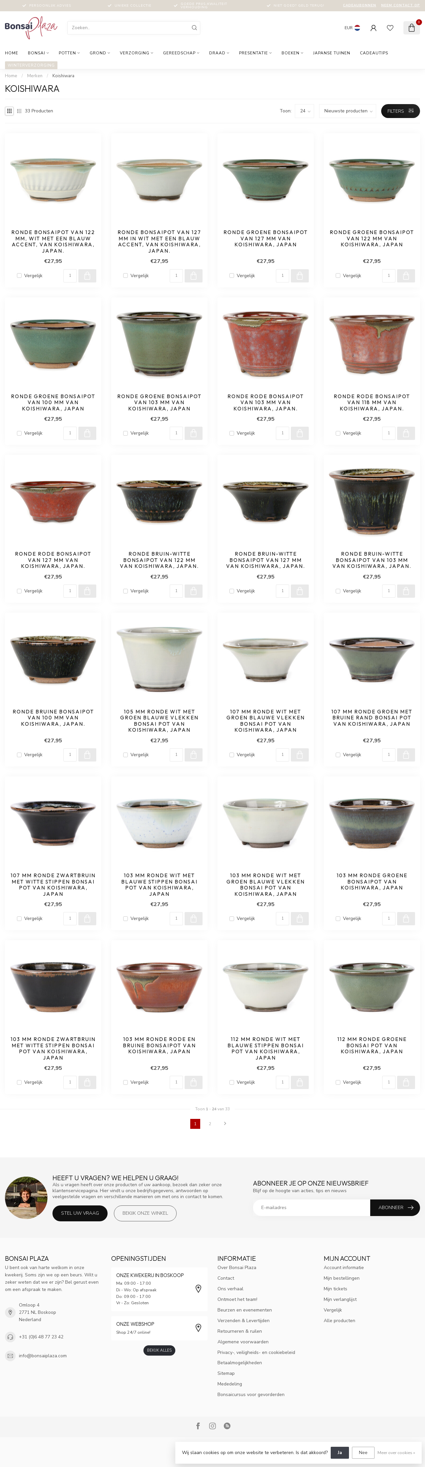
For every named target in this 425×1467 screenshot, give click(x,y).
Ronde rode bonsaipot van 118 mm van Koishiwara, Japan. (372, 403)
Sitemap (226, 1373)
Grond (98, 53)
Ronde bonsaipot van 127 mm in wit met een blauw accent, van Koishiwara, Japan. (159, 241)
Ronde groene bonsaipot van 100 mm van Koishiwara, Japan (53, 403)
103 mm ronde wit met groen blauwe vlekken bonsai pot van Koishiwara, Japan (265, 885)
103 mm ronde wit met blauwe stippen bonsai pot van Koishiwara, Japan (159, 885)
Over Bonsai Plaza (236, 1267)
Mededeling (229, 1384)
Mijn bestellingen (342, 1278)
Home (11, 53)
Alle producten (339, 1320)
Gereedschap (179, 53)
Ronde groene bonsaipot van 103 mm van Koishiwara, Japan (159, 403)
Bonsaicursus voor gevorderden (251, 1394)
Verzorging (134, 53)
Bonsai (36, 53)
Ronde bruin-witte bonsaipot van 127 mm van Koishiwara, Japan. (265, 560)
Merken (34, 76)
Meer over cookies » (396, 1452)
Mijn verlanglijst (340, 1299)
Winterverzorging (31, 65)
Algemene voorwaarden (243, 1342)
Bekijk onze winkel (145, 1213)
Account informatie (344, 1267)
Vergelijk (33, 275)
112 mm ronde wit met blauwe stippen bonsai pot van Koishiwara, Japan (265, 1048)
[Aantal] (70, 275)
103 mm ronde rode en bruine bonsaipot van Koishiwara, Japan (159, 1045)
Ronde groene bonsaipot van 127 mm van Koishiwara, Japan (265, 238)
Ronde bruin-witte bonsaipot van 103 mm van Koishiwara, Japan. (371, 560)
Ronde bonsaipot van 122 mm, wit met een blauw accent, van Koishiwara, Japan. (53, 241)
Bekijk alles (159, 1350)
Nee (363, 1452)
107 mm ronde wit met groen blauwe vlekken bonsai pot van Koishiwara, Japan (265, 721)
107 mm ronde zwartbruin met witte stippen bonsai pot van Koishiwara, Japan (53, 885)
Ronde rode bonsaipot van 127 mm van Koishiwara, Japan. (53, 560)
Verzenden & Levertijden (243, 1320)
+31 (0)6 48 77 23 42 (41, 1337)
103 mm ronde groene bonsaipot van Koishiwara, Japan (372, 882)
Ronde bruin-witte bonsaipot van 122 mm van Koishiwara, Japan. (159, 560)
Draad (217, 53)
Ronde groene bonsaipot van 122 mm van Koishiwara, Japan (372, 238)
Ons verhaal (230, 1289)
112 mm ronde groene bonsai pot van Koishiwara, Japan (372, 1045)
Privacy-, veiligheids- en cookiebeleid (256, 1352)
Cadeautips (374, 53)
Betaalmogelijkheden (239, 1363)
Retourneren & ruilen (239, 1331)
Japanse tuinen (331, 53)
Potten (67, 53)
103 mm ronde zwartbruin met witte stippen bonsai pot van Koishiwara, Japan (53, 1048)
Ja (340, 1452)
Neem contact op (400, 5)
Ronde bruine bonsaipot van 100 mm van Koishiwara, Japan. (53, 718)
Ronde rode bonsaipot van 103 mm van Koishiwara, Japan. (265, 403)
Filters (400, 111)
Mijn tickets (335, 1289)
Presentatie (253, 53)
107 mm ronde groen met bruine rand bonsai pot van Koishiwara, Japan (371, 718)
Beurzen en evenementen (244, 1310)
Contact (225, 1278)
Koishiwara (63, 76)
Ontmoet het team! (237, 1299)
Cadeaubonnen (359, 5)
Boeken (290, 53)
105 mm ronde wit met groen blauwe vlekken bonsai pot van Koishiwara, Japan (159, 721)
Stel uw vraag (80, 1213)
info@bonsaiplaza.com (43, 1356)
